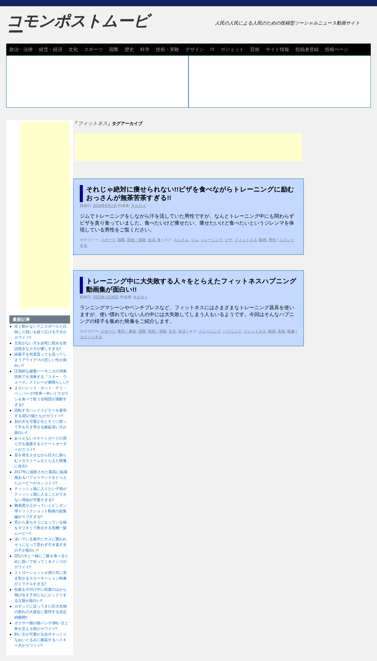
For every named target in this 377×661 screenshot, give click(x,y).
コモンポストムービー (77, 26)
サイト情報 (277, 49)
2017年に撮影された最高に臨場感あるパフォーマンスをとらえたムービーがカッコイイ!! (41, 477)
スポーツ (93, 49)
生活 (151, 240)
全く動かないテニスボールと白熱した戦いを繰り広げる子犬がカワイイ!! (40, 332)
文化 (73, 49)
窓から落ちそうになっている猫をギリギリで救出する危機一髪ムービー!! (40, 528)
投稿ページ (336, 49)
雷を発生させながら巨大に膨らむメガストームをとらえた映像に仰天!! (40, 460)
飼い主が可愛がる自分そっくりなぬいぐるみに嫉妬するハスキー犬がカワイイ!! (40, 640)
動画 (262, 240)
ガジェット (232, 49)
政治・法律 (21, 49)
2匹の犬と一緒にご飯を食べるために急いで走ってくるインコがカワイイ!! (41, 561)
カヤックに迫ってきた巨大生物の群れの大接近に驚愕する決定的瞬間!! (40, 612)
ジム (194, 240)
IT (212, 49)
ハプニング (232, 331)
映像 (291, 331)
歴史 (129, 49)
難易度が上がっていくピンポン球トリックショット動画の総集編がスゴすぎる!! (40, 511)
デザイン (194, 49)
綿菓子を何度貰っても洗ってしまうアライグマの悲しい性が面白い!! (40, 360)
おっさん (181, 240)
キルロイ (138, 205)
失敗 (281, 331)
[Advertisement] (188, 147)
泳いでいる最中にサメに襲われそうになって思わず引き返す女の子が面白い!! (40, 544)
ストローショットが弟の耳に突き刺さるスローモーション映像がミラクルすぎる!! (40, 578)
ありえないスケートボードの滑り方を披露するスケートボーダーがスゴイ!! (40, 444)
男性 (272, 240)
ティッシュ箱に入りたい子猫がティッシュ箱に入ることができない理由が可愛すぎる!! (40, 494)
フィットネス (246, 240)
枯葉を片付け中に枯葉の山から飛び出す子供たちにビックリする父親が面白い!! (40, 595)
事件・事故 (126, 331)
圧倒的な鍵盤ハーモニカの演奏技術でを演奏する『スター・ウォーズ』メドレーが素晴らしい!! (41, 376)
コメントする (91, 337)
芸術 (255, 49)
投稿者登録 (307, 49)
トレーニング (211, 240)
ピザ (228, 240)
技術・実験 (167, 49)
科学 (145, 49)
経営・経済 (50, 49)
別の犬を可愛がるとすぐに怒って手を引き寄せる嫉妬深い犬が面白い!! (40, 427)
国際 (113, 49)
